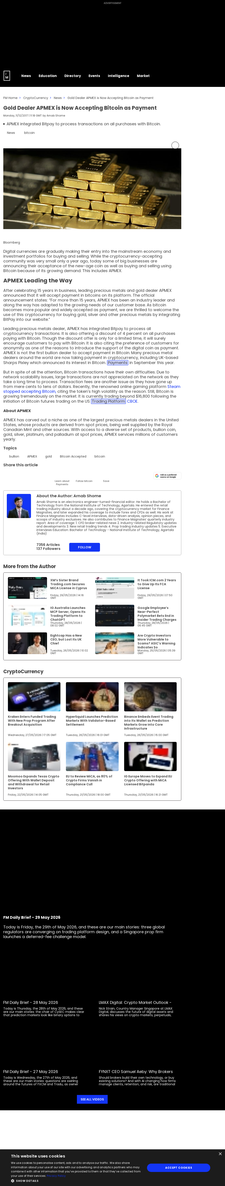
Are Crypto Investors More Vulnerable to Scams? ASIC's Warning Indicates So (156, 641)
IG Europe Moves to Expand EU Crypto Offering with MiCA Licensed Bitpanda (148, 780)
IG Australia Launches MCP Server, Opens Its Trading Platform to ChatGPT (67, 614)
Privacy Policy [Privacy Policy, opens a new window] (56, 1176)
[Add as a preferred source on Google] (167, 475)
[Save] (106, 477)
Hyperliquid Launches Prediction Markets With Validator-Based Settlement (92, 720)
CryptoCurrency (35, 98)
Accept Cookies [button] (178, 1168)
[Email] (29, 475)
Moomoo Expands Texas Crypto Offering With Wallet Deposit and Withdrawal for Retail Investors (33, 782)
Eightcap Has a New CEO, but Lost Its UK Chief (66, 639)
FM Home (10, 98)
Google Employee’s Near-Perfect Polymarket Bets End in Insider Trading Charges (157, 614)
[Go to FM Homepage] (6, 76)
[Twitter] (7, 475)
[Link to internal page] (19, 506)
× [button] (220, 1154)
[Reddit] (95, 475)
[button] (76, 1180)
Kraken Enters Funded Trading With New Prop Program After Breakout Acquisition (32, 720)
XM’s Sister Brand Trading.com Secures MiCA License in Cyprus (68, 584)
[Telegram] (40, 475)
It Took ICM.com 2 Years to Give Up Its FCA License (157, 584)
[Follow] (84, 477)
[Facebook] (51, 475)
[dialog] (112, 1167)
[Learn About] (62, 478)
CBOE (132, 401)
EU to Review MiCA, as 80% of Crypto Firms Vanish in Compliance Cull (89, 780)
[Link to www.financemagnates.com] (27, 588)
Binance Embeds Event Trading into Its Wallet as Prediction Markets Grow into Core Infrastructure (148, 722)
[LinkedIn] (18, 475)
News (58, 98)
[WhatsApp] (73, 475)
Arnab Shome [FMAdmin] (56, 115)
